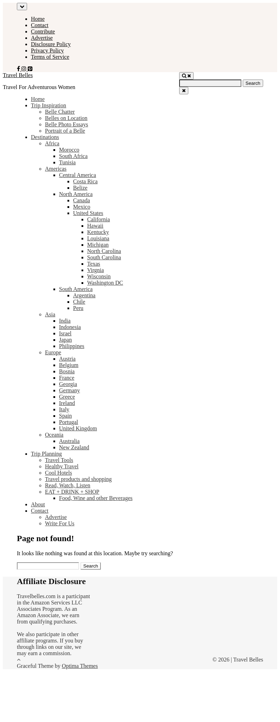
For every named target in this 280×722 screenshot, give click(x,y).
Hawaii (95, 226)
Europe (53, 352)
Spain (65, 416)
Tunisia (67, 162)
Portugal (68, 422)
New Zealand (74, 447)
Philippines (71, 346)
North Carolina (104, 251)
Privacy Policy (47, 50)
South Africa (73, 156)
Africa (52, 143)
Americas (55, 169)
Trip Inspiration (48, 105)
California (98, 219)
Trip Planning (46, 454)
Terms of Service (50, 57)
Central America (77, 175)
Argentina (84, 295)
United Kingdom (78, 428)
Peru (78, 308)
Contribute (43, 31)
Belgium (68, 365)
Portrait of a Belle (65, 131)
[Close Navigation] (183, 90)
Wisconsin (99, 276)
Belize (80, 188)
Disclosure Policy (51, 44)
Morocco (69, 150)
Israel (65, 333)
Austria (67, 359)
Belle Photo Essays (66, 124)
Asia (50, 314)
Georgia (68, 384)
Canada (81, 200)
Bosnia (66, 371)
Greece (67, 397)
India (65, 321)
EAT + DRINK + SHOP (72, 492)
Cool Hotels (58, 473)
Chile (79, 302)
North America (76, 194)
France (66, 378)
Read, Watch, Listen (67, 485)
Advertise (42, 38)
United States (88, 213)
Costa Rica (85, 181)
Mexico (81, 207)
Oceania (54, 435)
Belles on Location (66, 118)
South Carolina (104, 257)
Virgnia (95, 270)
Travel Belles (18, 75)
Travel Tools (59, 460)
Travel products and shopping (78, 479)
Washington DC (105, 283)
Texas (93, 264)
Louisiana (98, 238)
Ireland (67, 403)
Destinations (45, 137)
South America (76, 289)
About (38, 504)
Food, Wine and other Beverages (95, 498)
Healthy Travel (62, 466)
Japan (65, 340)
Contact (39, 25)
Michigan (98, 245)
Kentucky (98, 232)
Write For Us (59, 523)
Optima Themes (80, 666)
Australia (69, 441)
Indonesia (70, 327)
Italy (64, 409)
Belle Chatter (60, 112)
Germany (69, 390)
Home (38, 19)
